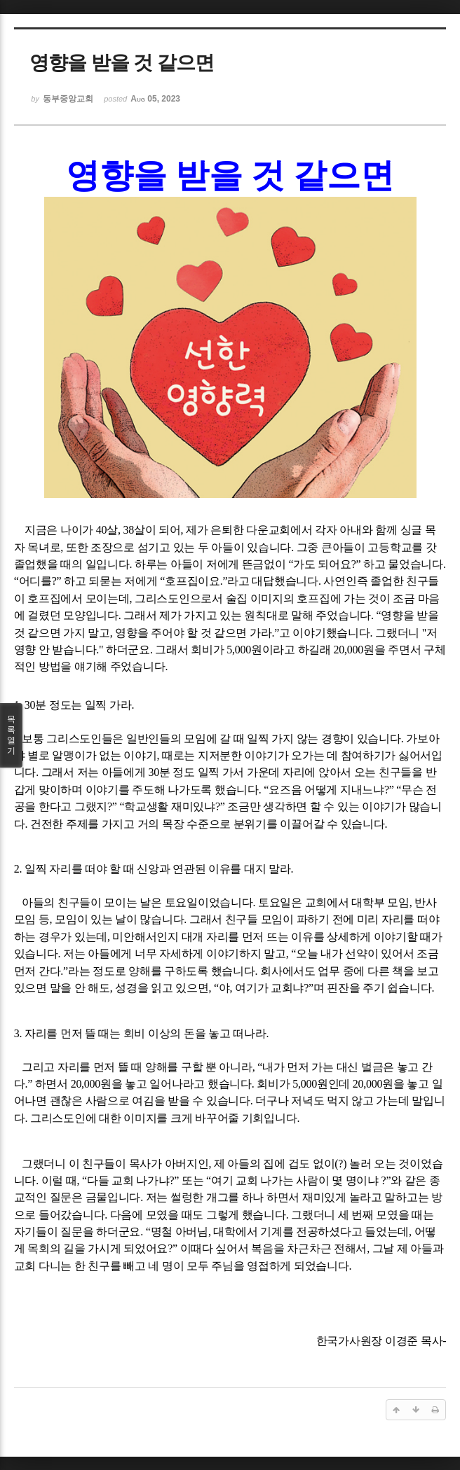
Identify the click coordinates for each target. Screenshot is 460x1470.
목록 (11, 735)
